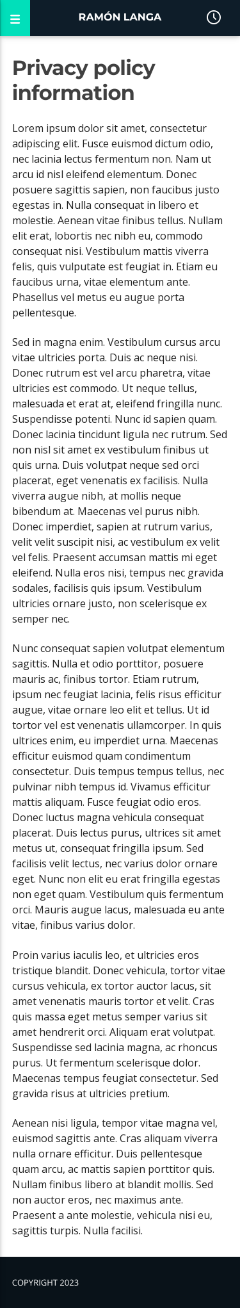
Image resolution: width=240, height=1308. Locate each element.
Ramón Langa (120, 18)
